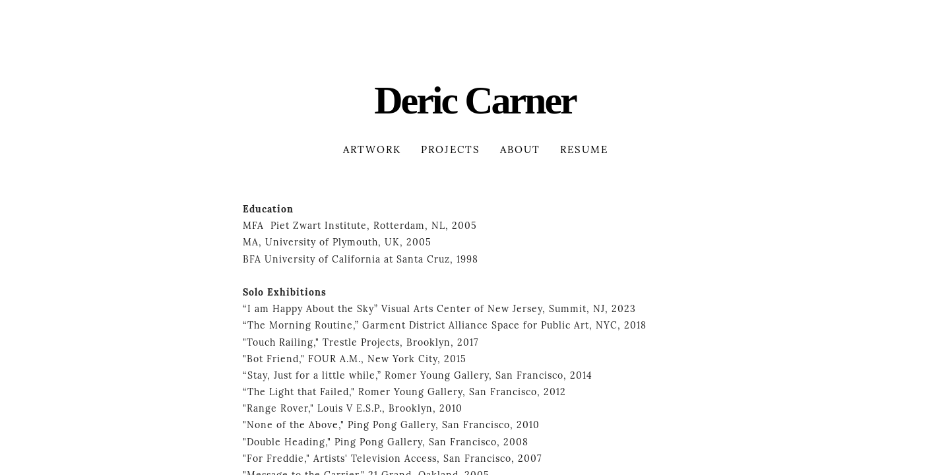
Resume (584, 150)
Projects (450, 150)
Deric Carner (474, 100)
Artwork (372, 150)
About (520, 150)
